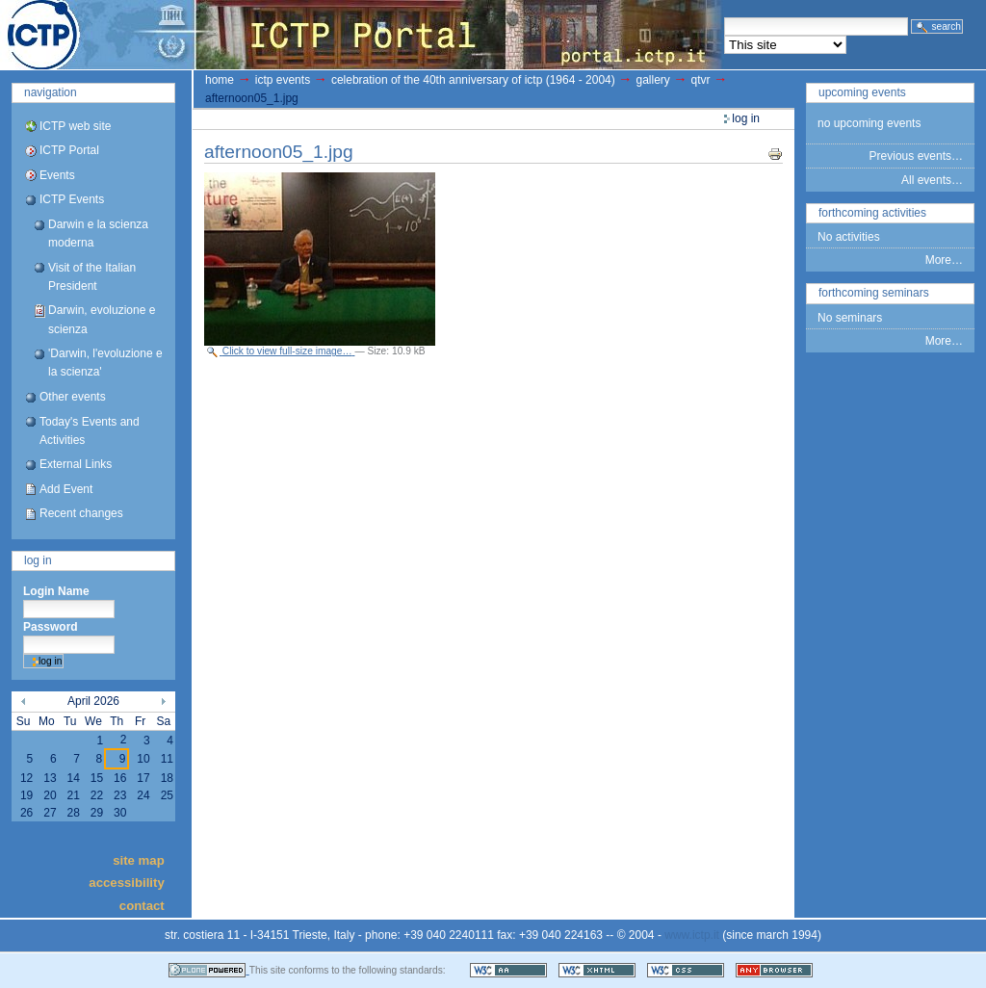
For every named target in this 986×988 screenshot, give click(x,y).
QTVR (701, 80)
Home (219, 80)
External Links (75, 464)
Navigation (50, 92)
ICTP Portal (362, 34)
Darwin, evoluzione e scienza (101, 319)
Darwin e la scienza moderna (98, 233)
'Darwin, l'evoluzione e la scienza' (105, 362)
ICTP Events (71, 199)
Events (57, 175)
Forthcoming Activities (872, 213)
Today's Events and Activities (89, 431)
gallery (652, 80)
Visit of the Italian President (92, 277)
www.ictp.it (691, 935)
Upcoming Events (862, 92)
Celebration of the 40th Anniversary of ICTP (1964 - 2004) (473, 80)
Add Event (65, 489)
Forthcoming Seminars (873, 292)
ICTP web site (75, 126)
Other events (72, 396)
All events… (932, 180)
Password (50, 627)
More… (944, 260)
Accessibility (126, 882)
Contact (142, 904)
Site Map (139, 859)
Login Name (56, 591)
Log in (38, 560)
